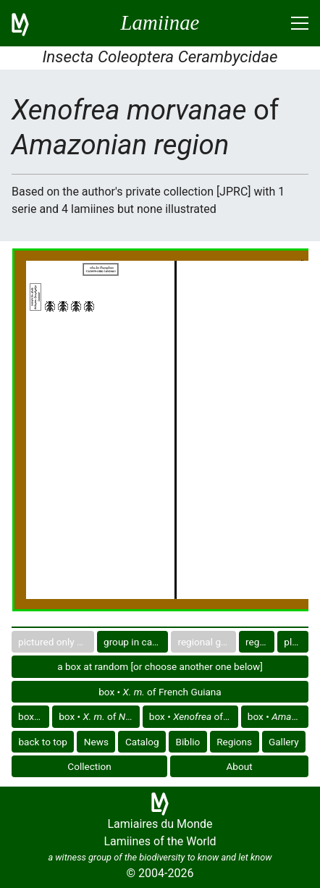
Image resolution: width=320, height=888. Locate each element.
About (240, 766)
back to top (42, 741)
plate (295, 642)
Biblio (188, 741)
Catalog (142, 741)
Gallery (284, 741)
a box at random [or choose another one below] (160, 666)
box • (33, 716)
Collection (89, 766)
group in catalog (136, 642)
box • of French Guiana (160, 692)
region (259, 642)
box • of (99, 716)
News (96, 741)
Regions (234, 741)
